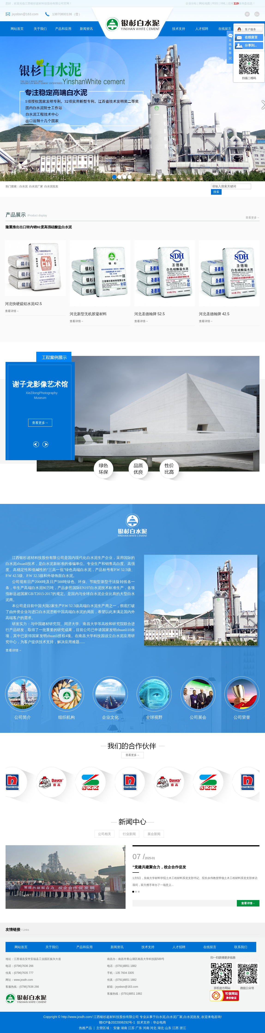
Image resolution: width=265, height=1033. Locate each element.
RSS (215, 3)
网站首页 (17, 29)
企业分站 (191, 3)
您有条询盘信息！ (241, 3)
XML (223, 3)
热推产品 (85, 1028)
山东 (168, 1028)
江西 (175, 1028)
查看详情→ (12, 311)
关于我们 (40, 29)
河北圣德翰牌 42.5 (214, 314)
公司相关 (104, 834)
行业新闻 (129, 834)
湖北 (160, 1028)
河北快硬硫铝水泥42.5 (23, 304)
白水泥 (23, 186)
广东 (139, 1028)
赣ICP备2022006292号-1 (117, 1022)
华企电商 (159, 1022)
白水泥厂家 (36, 186)
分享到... (251, 45)
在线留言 (224, 29)
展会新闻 (154, 834)
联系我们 (240, 947)
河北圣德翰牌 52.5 (149, 314)
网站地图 (204, 3)
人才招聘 (201, 29)
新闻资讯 (86, 29)
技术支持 (178, 29)
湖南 (124, 1028)
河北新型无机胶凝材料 (88, 314)
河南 (146, 1028)
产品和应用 (63, 29)
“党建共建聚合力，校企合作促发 (159, 867)
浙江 (183, 1028)
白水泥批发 (51, 186)
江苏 (131, 1028)
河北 (153, 1028)
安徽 (116, 1028)
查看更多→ (252, 217)
